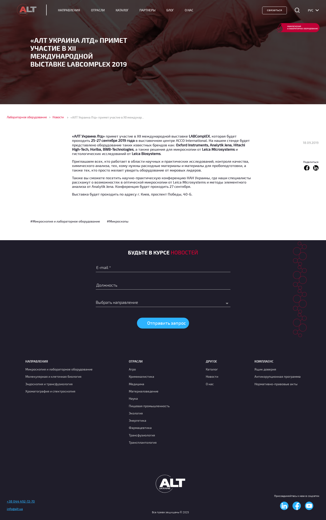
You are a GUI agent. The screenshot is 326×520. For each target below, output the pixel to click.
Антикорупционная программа (277, 376)
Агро (132, 369)
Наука (133, 398)
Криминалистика (141, 376)
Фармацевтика (140, 428)
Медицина (136, 384)
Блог (170, 10)
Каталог (122, 10)
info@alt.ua (15, 509)
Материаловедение (143, 391)
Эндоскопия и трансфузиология (49, 384)
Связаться (274, 10)
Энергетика (137, 420)
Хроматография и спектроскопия (50, 391)
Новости (58, 117)
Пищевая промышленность (149, 406)
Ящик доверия (265, 369)
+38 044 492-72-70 (21, 501)
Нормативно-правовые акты (275, 384)
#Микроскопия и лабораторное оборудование (65, 221)
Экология (136, 413)
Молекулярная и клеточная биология (53, 376)
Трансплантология (143, 442)
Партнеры (147, 10)
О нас (210, 384)
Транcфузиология (142, 435)
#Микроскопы (117, 221)
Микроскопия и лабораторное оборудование (59, 369)
